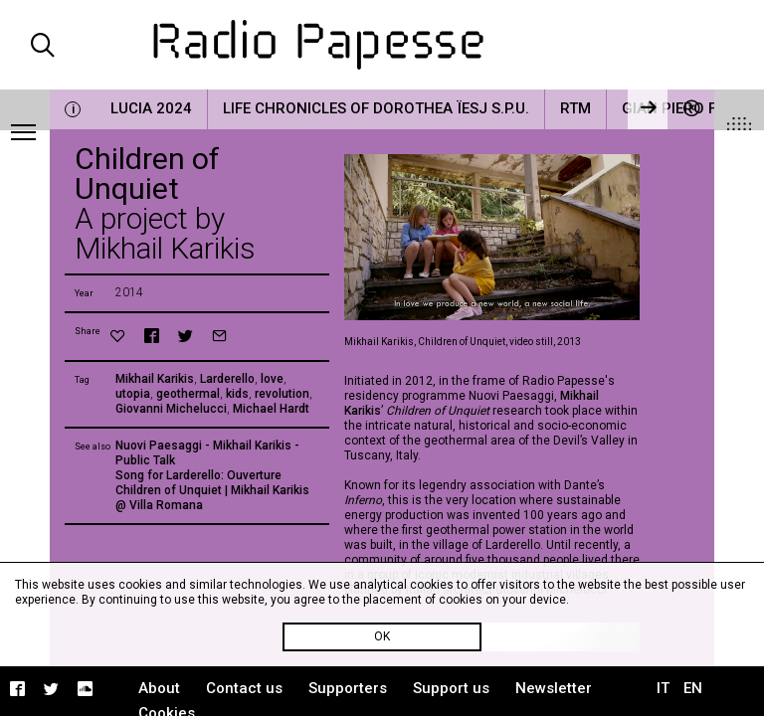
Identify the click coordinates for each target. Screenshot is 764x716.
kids (237, 394)
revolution (282, 394)
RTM (575, 108)
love (272, 379)
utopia (132, 394)
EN (692, 688)
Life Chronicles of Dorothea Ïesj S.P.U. (376, 108)
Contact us (244, 688)
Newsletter (553, 688)
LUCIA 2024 (151, 108)
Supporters (347, 688)
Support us (451, 688)
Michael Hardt (271, 409)
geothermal (188, 394)
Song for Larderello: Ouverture (198, 475)
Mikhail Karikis (154, 379)
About (159, 688)
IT (663, 688)
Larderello (227, 379)
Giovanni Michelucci (171, 409)
